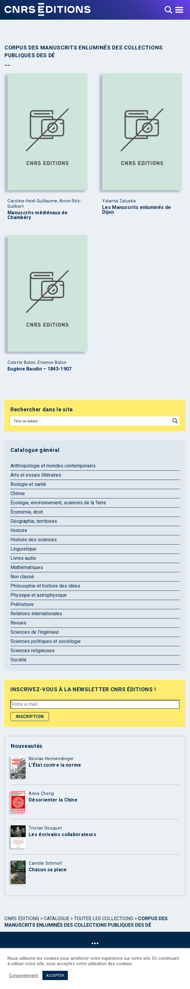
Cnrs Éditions (21, 918)
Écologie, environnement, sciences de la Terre (58, 503)
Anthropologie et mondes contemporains (53, 466)
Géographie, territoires (33, 521)
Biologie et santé (28, 484)
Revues (18, 623)
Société (18, 660)
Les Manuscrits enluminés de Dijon (136, 210)
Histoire (18, 530)
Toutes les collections (103, 918)
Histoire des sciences (33, 539)
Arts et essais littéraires (35, 475)
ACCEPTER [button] (55, 975)
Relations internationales (36, 613)
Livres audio (23, 558)
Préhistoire (22, 604)
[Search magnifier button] (175, 420)
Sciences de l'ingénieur (34, 632)
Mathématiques (26, 567)
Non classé (22, 576)
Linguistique (23, 549)
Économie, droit (26, 512)
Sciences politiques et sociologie (45, 641)
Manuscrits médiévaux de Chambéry (37, 215)
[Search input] (91, 421)
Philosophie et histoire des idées (45, 586)
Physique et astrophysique (38, 595)
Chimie (17, 493)
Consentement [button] (23, 975)
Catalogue (56, 918)
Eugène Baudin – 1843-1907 (39, 369)
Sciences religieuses (32, 650)
